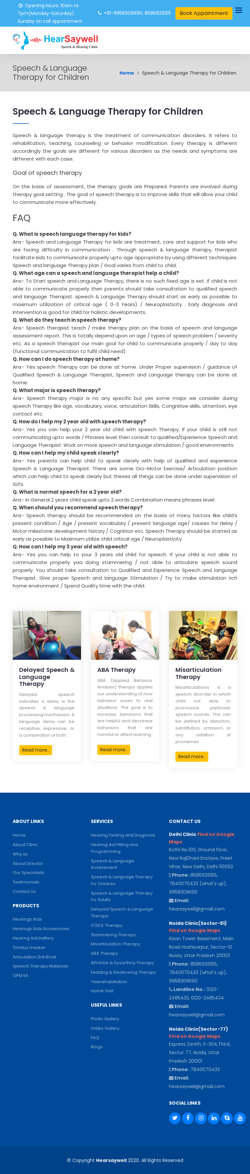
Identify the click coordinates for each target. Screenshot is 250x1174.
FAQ (95, 1038)
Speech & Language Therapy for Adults (122, 896)
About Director (28, 863)
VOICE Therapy (106, 925)
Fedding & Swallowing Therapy (123, 972)
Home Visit (102, 991)
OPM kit (20, 975)
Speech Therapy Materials (40, 966)
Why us (20, 854)
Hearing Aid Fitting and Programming (114, 848)
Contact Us (24, 891)
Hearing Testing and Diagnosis (123, 835)
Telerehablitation (109, 982)
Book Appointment (204, 13)
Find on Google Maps (194, 930)
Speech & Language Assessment (112, 864)
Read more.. (35, 750)
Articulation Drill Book (35, 957)
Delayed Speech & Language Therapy (122, 912)
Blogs (97, 1047)
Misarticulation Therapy (115, 944)
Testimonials (26, 882)
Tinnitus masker (29, 947)
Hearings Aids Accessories (41, 929)
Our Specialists (28, 873)
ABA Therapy (104, 953)
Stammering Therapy (113, 935)
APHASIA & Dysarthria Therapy (122, 963)
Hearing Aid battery (33, 938)
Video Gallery (105, 1028)
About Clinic (25, 845)
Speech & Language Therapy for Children (122, 880)
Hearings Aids (27, 919)
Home (126, 73)
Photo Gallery (105, 1019)
